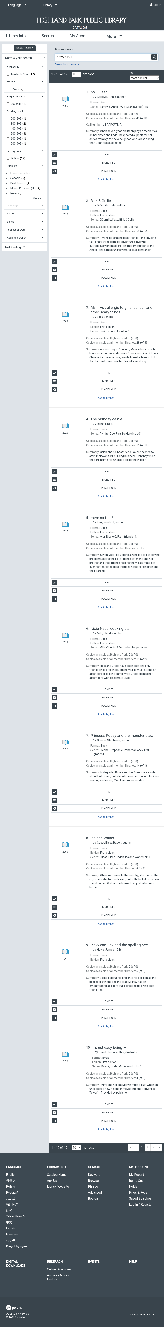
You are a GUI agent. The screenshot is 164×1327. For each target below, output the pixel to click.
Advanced (95, 1192)
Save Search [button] (24, 48)
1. (118, 536)
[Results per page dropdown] (76, 74)
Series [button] (10, 221)
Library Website (58, 1186)
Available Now (20, 74)
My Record (136, 1175)
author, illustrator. (118, 1052)
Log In (157, 4)
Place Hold (84, 171)
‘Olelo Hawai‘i (15, 1216)
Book (14, 89)
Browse (93, 1181)
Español (11, 1228)
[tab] (24, 57)
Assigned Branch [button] (16, 237)
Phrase (93, 1186)
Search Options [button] (67, 64)
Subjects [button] (12, 165)
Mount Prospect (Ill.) (22, 188)
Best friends (18, 183)
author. (111, 96)
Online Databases (59, 1269)
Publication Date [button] (16, 229)
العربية (10, 1240)
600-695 (16, 138)
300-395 (16, 123)
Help (133, 1262)
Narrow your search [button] (18, 58)
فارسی (10, 1198)
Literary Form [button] (14, 151)
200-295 (16, 118)
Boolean (93, 1198)
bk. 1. (125, 106)
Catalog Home (57, 1175)
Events (94, 1262)
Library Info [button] (18, 35)
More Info (83, 162)
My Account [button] (82, 35)
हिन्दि (9, 1210)
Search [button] (50, 35)
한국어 (11, 1181)
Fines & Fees (138, 1192)
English (11, 1175)
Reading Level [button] (15, 111)
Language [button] (12, 205)
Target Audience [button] (16, 96)
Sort (133, 73)
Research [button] (55, 1262)
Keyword (94, 1175)
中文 (9, 1222)
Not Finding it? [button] (15, 247)
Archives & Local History (58, 1277)
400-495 (16, 128)
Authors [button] (11, 213)
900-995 (16, 143)
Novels (14, 193)
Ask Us (52, 1181)
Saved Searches (140, 1198)
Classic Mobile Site (141, 1314)
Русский (12, 1192)
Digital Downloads (15, 1264)
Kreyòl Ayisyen (16, 1246)
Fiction (15, 158)
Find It (82, 154)
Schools (15, 178)
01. (121, 433)
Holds (133, 1186)
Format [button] (11, 81)
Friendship (16, 173)
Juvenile (16, 103)
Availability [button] (13, 66)
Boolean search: (64, 49)
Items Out (136, 1181)
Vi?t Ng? (12, 1204)
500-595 (16, 133)
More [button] (114, 36)
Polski (10, 1186)
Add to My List (106, 179)
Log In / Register (141, 1204)
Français (12, 1234)
